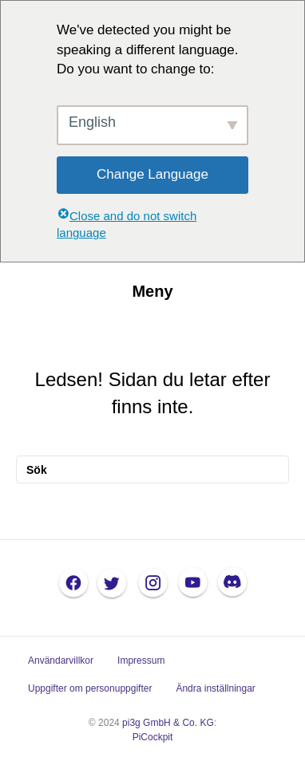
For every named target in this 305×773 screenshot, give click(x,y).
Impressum (140, 660)
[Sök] (152, 469)
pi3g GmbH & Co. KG (168, 722)
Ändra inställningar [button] (215, 688)
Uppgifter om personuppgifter (90, 688)
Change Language (152, 174)
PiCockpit (153, 737)
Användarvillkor (60, 660)
